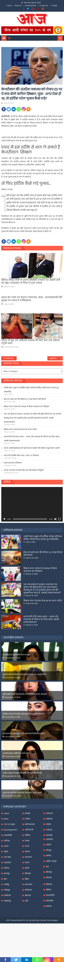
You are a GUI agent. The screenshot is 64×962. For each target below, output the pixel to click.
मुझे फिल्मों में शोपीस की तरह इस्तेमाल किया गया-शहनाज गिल (24, 674)
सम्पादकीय (50, 895)
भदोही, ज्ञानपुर (51, 861)
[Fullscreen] (59, 519)
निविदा (27, 835)
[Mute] (55, 519)
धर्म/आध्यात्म (30, 824)
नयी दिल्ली (29, 829)
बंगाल (27, 862)
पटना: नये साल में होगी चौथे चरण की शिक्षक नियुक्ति (24, 470)
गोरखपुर (7, 890)
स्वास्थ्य (49, 906)
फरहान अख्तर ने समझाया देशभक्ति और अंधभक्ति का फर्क (22, 773)
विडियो (48, 889)
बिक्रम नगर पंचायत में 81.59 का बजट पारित (20, 429)
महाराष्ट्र (28, 895)
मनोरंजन (28, 890)
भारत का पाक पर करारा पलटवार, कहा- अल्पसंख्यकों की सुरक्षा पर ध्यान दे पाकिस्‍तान (31, 299)
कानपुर (7, 873)
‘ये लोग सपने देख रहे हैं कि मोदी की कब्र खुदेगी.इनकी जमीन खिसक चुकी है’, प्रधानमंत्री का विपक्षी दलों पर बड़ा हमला (11, 358)
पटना (27, 846)
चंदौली (48, 844)
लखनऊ (49, 829)
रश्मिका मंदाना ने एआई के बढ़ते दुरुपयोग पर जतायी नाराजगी (23, 714)
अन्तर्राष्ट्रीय (8, 835)
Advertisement (30, 5)
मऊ (47, 866)
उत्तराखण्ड (7, 862)
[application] (32, 504)
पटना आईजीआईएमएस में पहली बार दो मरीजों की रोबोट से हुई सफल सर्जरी (31, 448)
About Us (18, 5)
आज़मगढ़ (49, 839)
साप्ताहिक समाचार (13, 637)
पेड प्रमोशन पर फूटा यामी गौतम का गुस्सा (16, 655)
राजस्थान (49, 813)
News (6, 819)
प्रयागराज (28, 857)
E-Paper (54, 5)
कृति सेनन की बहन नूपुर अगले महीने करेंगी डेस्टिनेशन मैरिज (24, 733)
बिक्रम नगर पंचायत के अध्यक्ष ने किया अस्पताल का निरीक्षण (26, 406)
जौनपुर (48, 850)
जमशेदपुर (7, 901)
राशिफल (49, 819)
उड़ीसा (6, 851)
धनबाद (27, 819)
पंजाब (27, 840)
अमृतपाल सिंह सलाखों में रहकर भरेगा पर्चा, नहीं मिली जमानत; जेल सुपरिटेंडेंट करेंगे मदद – (56, 358)
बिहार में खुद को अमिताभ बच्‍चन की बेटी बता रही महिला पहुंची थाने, (30, 342)
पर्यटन (27, 851)
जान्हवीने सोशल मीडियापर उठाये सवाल (16, 753)
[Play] (4, 519)
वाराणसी (49, 835)
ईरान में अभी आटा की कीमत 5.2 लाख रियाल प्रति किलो (25, 399)
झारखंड (27, 813)
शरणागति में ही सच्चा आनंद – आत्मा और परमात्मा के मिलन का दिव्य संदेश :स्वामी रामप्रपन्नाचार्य (31, 438)
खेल (5, 879)
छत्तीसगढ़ (7, 895)
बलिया (48, 855)
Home (9, 5)
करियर (6, 868)
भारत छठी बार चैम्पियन (13, 463)
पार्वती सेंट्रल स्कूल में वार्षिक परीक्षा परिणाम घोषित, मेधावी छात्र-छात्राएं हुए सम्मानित (31, 389)
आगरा (6, 846)
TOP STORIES (9, 824)
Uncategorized (10, 829)
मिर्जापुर (49, 872)
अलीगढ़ (7, 840)
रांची (26, 901)
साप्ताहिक (50, 900)
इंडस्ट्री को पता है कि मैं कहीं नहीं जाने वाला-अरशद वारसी (22, 793)
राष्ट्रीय (48, 824)
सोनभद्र (49, 877)
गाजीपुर (6, 884)
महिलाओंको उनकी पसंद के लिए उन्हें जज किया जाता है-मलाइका (25, 694)
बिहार (27, 879)
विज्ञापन (49, 884)
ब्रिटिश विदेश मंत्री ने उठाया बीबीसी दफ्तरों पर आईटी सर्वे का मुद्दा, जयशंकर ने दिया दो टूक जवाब (30, 281)
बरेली (27, 868)
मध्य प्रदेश (28, 884)
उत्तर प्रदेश (7, 857)
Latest (6, 813)
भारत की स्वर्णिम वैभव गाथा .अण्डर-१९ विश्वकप (21, 455)
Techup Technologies (49, 920)
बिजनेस (28, 873)
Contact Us (43, 5)
